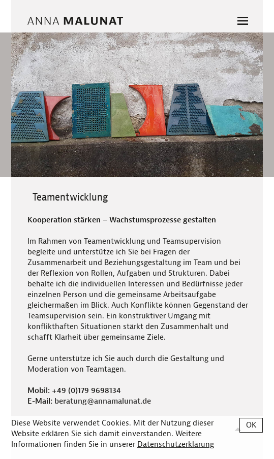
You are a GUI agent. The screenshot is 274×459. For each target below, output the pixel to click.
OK (251, 425)
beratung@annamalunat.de (102, 401)
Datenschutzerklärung (175, 444)
